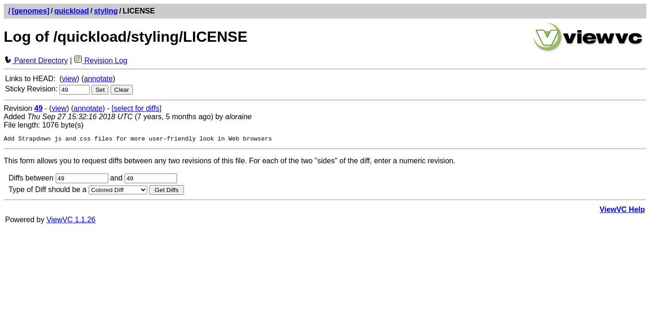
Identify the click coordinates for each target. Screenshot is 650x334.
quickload (71, 11)
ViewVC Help (622, 211)
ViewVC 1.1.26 (71, 221)
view (69, 79)
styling (106, 11)
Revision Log (100, 60)
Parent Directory (36, 60)
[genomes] (30, 11)
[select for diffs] (136, 108)
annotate (98, 79)
